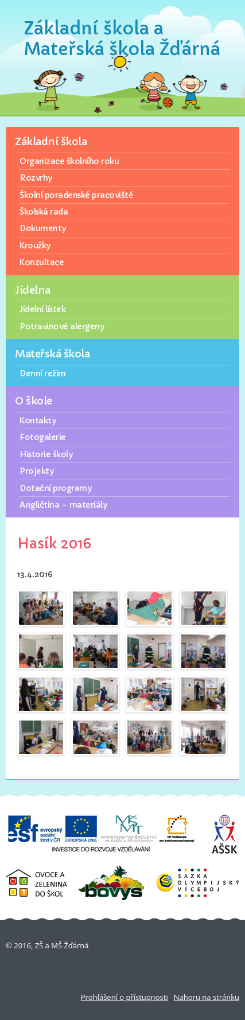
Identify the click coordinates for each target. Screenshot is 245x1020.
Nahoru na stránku (206, 997)
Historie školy (46, 454)
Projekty (36, 471)
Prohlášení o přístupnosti (124, 997)
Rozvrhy (36, 178)
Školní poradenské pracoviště (76, 195)
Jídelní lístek (42, 309)
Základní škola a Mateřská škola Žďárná (122, 39)
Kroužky (35, 245)
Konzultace (42, 262)
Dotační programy (55, 488)
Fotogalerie (43, 437)
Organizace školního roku (69, 161)
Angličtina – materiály (63, 505)
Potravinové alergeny (62, 326)
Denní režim (43, 373)
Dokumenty (43, 228)
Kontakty (38, 420)
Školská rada (44, 212)
